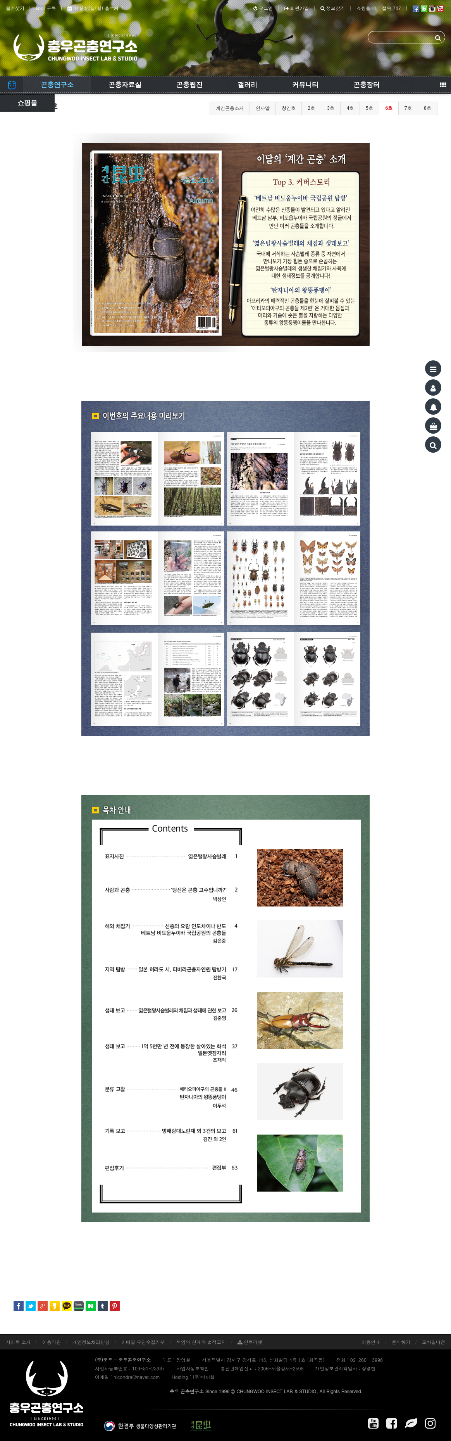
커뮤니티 (305, 84)
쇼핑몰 (363, 8)
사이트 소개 (18, 1342)
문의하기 (401, 1342)
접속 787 (391, 8)
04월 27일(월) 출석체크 (95, 8)
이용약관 (51, 1342)
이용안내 (370, 1342)
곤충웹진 (189, 84)
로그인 (263, 8)
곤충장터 (366, 84)
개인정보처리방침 (91, 1342)
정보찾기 (332, 8)
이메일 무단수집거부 (143, 1342)
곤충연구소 (57, 84)
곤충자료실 (124, 84)
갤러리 (247, 84)
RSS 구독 (46, 8)
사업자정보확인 (192, 1368)
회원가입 (296, 8)
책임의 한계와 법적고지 (201, 1342)
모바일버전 (433, 1342)
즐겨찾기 (15, 8)
